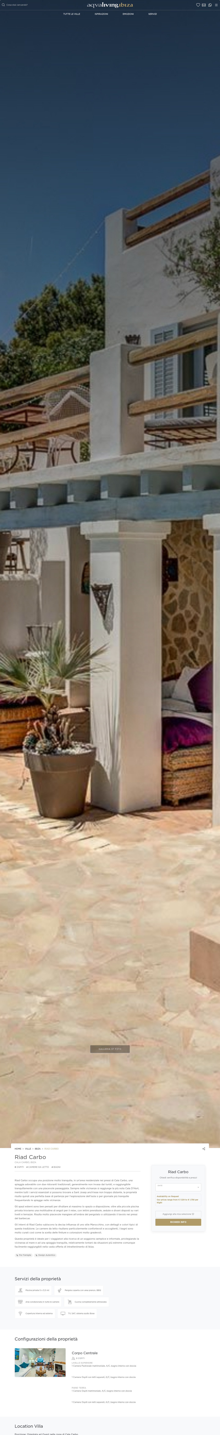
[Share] (203, 1148)
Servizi (152, 14)
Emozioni (128, 14)
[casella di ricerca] (38, 5)
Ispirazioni (101, 14)
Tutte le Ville (71, 14)
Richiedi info (178, 1222)
